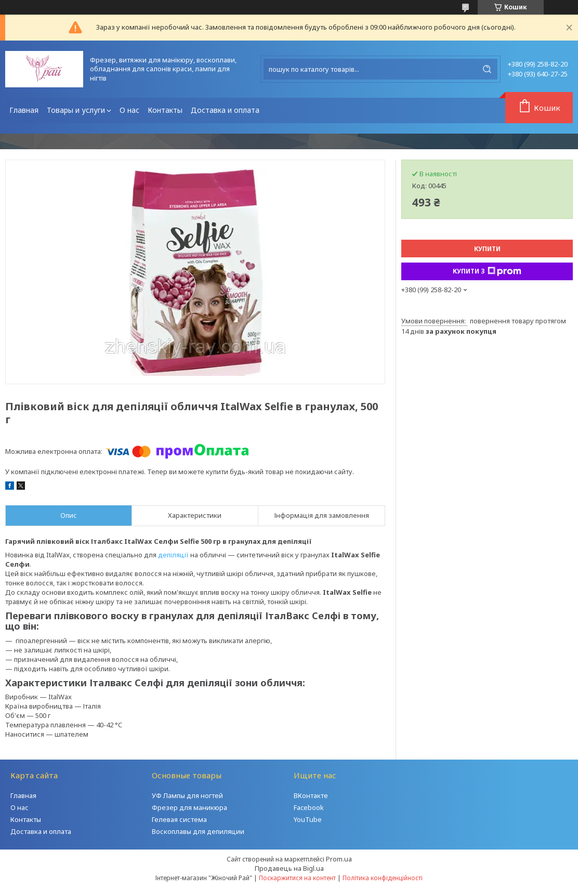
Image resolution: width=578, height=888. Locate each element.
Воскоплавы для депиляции (198, 831)
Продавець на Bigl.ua (289, 868)
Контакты (165, 110)
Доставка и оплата (225, 110)
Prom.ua (339, 859)
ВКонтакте (311, 795)
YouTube (308, 819)
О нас (129, 110)
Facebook (309, 807)
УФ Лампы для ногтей (187, 795)
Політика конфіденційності (383, 877)
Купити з (487, 271)
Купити (487, 248)
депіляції (173, 554)
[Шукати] (487, 69)
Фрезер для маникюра (189, 807)
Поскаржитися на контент (297, 877)
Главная (23, 110)
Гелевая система (179, 819)
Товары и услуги (76, 110)
